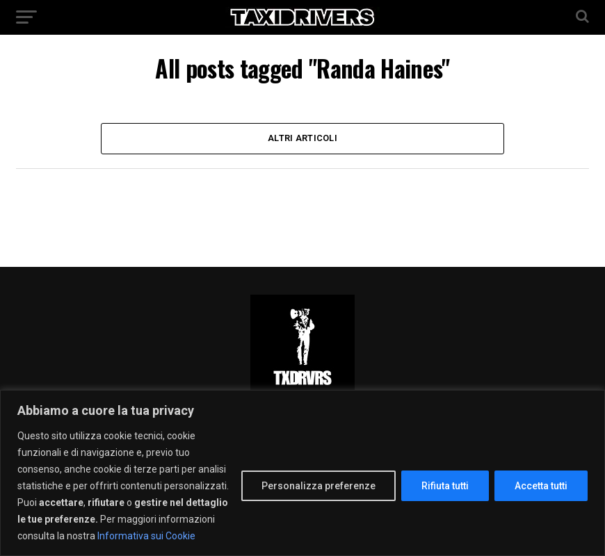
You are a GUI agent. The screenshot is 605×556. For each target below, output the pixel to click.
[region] (302, 473)
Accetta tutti (541, 485)
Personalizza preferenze (318, 485)
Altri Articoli (302, 138)
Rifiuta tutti (445, 485)
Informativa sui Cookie (146, 535)
